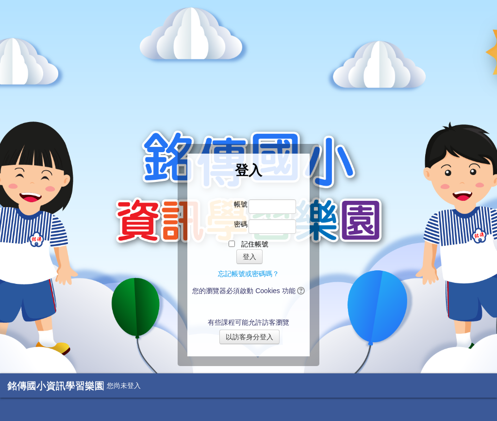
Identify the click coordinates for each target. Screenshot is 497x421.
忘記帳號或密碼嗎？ (248, 274)
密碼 (241, 224)
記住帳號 (254, 244)
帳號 (241, 204)
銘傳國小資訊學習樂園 (55, 385)
